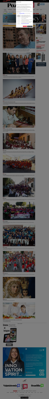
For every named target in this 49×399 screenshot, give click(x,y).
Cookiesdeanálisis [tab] (18, 18)
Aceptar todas (25, 26)
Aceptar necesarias (30, 26)
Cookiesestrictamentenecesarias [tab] (18, 16)
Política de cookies (21, 13)
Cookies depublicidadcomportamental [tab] (18, 23)
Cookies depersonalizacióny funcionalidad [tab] (18, 21)
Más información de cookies (25, 23)
